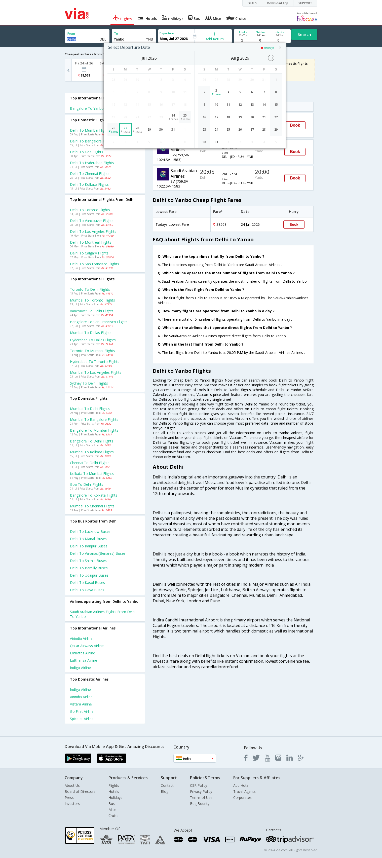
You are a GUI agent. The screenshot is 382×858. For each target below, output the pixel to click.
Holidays (115, 797)
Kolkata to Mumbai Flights (92, 473)
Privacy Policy (201, 791)
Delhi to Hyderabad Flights (92, 162)
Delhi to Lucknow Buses (90, 531)
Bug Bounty (199, 803)
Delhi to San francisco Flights (94, 264)
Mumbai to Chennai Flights (92, 506)
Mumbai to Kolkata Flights (92, 452)
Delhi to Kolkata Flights (89, 184)
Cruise (113, 815)
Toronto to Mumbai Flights (92, 350)
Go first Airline (82, 711)
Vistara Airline (81, 704)
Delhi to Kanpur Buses (88, 546)
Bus (111, 803)
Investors (72, 803)
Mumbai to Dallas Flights (90, 332)
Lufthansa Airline (83, 660)
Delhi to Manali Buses (88, 538)
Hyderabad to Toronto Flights (94, 361)
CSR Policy (198, 785)
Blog (164, 791)
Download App (277, 3)
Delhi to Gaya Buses (87, 589)
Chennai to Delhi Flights (89, 462)
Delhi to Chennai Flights (89, 173)
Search (304, 34)
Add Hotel (241, 785)
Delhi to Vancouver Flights (91, 220)
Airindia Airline (81, 638)
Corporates (242, 797)
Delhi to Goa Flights (86, 152)
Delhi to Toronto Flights (90, 209)
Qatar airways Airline (87, 645)
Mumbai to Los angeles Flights (95, 372)
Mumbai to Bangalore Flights (94, 419)
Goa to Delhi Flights (86, 484)
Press (69, 797)
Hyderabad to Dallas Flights (93, 340)
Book (295, 125)
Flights (113, 785)
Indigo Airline (80, 667)
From (71, 33)
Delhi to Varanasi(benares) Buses (98, 553)
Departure (167, 33)
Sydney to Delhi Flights (89, 383)
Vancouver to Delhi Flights (91, 311)
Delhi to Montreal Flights (90, 242)
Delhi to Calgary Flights (89, 253)
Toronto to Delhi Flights (90, 289)
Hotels (113, 791)
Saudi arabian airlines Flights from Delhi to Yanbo (102, 614)
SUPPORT (305, 3)
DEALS (252, 3)
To (116, 33)
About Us (72, 785)
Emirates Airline (82, 653)
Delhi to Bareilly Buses (89, 568)
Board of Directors (80, 791)
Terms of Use (201, 797)
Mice (112, 809)
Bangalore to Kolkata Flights (93, 495)
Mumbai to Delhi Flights (90, 408)
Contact (167, 785)
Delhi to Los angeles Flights (93, 231)
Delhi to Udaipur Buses (89, 575)
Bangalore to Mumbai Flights (94, 430)
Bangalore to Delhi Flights (91, 441)
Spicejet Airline (82, 718)
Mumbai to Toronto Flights (92, 300)
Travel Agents (244, 791)
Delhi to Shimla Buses (88, 560)
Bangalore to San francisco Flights (99, 321)
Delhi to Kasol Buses (87, 582)
